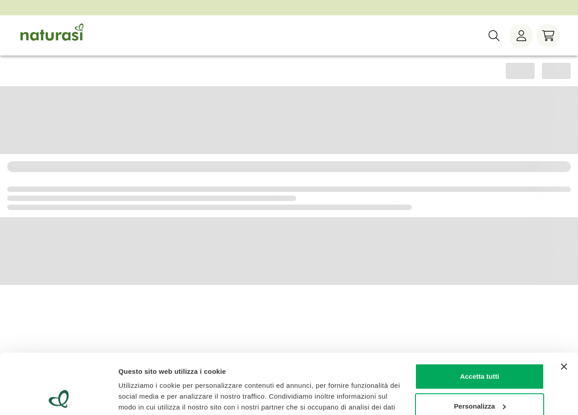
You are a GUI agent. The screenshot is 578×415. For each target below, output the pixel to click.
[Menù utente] (521, 35)
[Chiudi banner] (564, 310)
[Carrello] (548, 35)
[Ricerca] (494, 35)
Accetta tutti (479, 320)
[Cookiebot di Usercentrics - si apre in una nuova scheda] (58, 397)
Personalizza (480, 349)
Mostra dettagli (142, 397)
